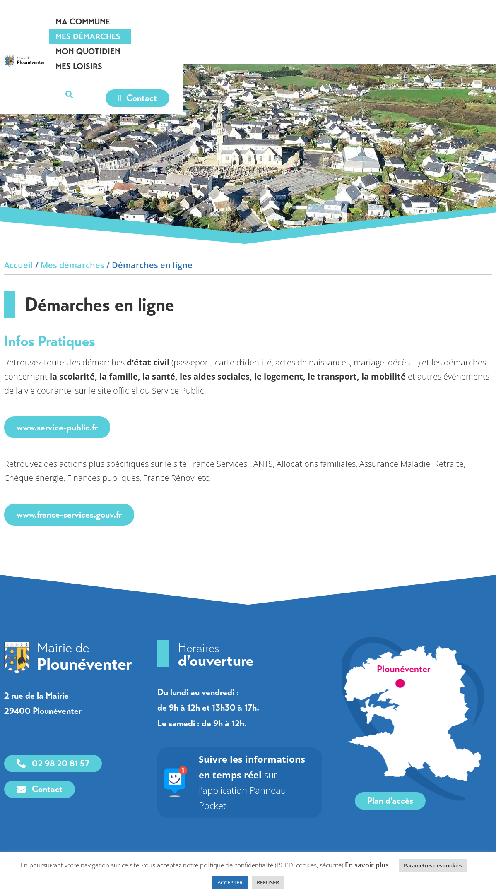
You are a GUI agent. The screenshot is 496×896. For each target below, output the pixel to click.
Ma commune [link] (180, 22)
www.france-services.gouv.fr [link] (69, 514)
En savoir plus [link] (367, 865)
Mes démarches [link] (256, 22)
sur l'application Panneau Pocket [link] (259, 774)
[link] (67, 35)
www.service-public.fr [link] (57, 427)
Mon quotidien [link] (338, 22)
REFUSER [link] (268, 882)
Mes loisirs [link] (410, 22)
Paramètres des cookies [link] (433, 865)
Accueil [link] (18, 265)
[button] (478, 22)
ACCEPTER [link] (230, 882)
